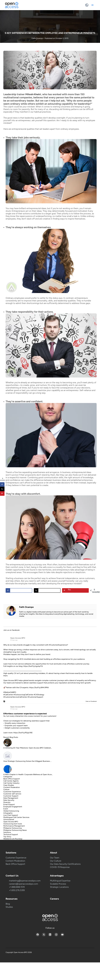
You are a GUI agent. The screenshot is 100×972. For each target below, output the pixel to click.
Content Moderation (11, 787)
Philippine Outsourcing (12, 828)
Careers (54, 898)
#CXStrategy (39, 695)
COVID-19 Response (60, 867)
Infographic (8, 813)
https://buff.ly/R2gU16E (23, 733)
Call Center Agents (11, 781)
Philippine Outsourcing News (15, 830)
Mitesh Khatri (33, 94)
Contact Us (12, 875)
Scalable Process (58, 884)
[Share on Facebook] (19, 590)
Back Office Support (11, 779)
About (53, 852)
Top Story (7, 837)
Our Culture (55, 861)
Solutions (7, 832)
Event (5, 809)
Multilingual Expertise (60, 880)
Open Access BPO (17, 638)
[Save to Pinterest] (75, 590)
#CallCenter (8, 695)
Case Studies (8, 785)
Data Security (8, 800)
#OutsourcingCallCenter (23, 695)
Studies (9, 907)
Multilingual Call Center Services (16, 817)
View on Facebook (90, 701)
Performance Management (14, 826)
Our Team (54, 857)
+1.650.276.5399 (17, 890)
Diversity (6, 802)
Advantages (57, 875)
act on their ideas (34, 211)
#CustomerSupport (35, 697)
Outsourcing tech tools (12, 824)
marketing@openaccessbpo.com (24, 880)
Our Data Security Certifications (65, 864)
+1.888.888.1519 (17, 887)
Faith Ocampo (37, 38)
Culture (6, 789)
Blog (8, 904)
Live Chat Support (10, 815)
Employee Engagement (12, 807)
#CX (21, 659)
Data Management (10, 798)
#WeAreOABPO (9, 692)
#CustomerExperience (58, 645)
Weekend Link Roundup (12, 839)
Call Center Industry (11, 783)
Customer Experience (12, 792)
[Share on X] (47, 590)
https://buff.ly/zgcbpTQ (33, 666)
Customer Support (10, 796)
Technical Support (10, 834)
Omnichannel (8, 819)
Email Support (9, 804)
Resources (11, 898)
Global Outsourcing (11, 811)
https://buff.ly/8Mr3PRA (39, 687)
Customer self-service (12, 794)
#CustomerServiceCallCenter (15, 697)
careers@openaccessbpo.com (23, 884)
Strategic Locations (59, 887)
